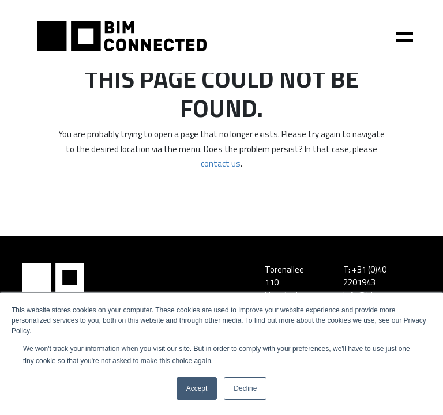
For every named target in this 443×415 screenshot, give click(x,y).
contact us (221, 163)
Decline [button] (245, 388)
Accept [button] (197, 388)
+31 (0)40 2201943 (364, 276)
